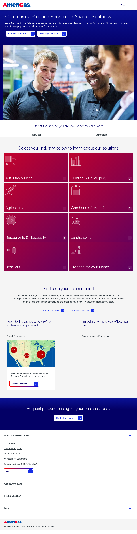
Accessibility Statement (15, 463)
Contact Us (9, 447)
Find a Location (12, 500)
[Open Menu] (132, 5)
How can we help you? (16, 439)
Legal (7, 512)
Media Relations (12, 458)
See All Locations (53, 316)
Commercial (101, 134)
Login (124, 5)
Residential (36, 135)
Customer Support (13, 453)
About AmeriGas (13, 488)
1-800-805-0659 (29, 468)
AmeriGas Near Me (83, 316)
